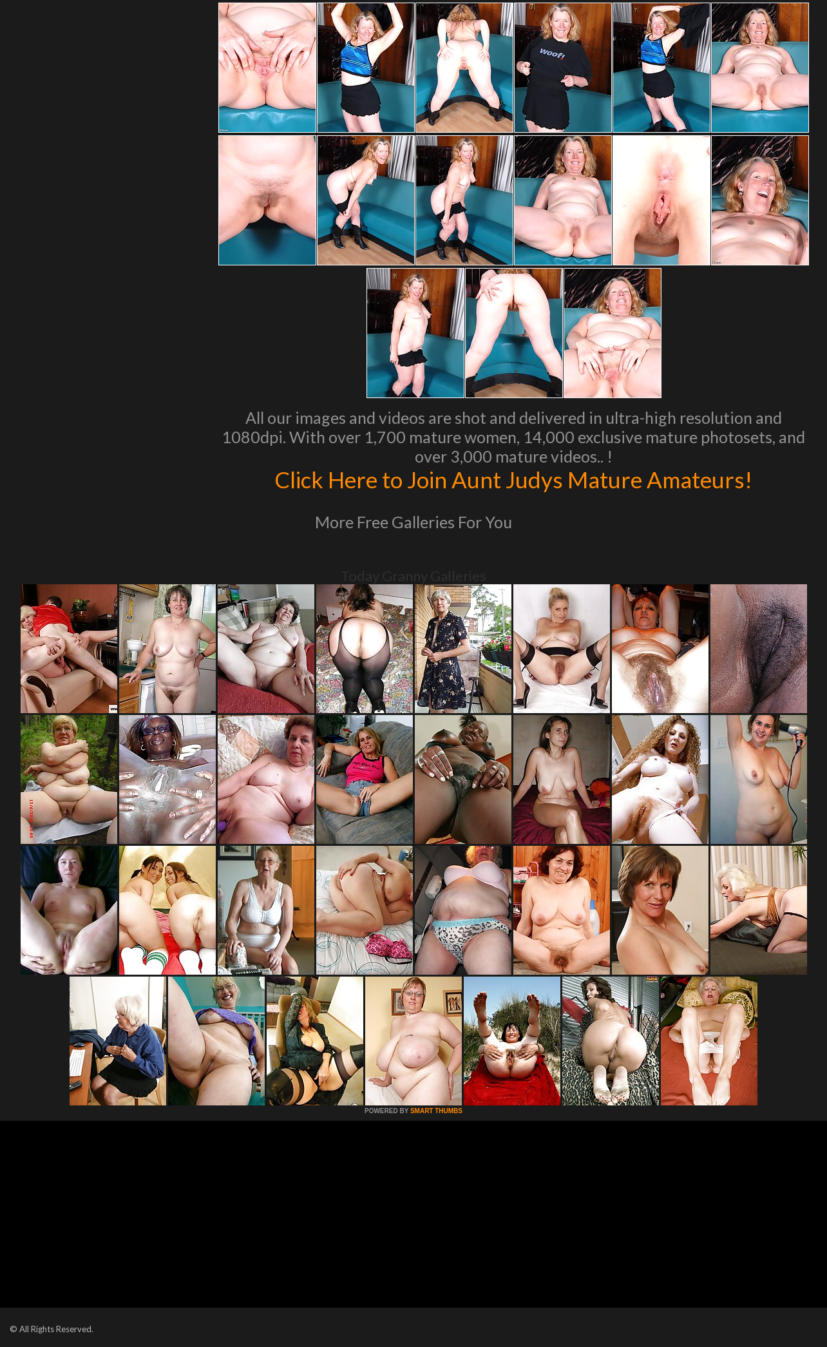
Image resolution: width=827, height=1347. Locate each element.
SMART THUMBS (436, 1110)
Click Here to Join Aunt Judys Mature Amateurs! (513, 479)
